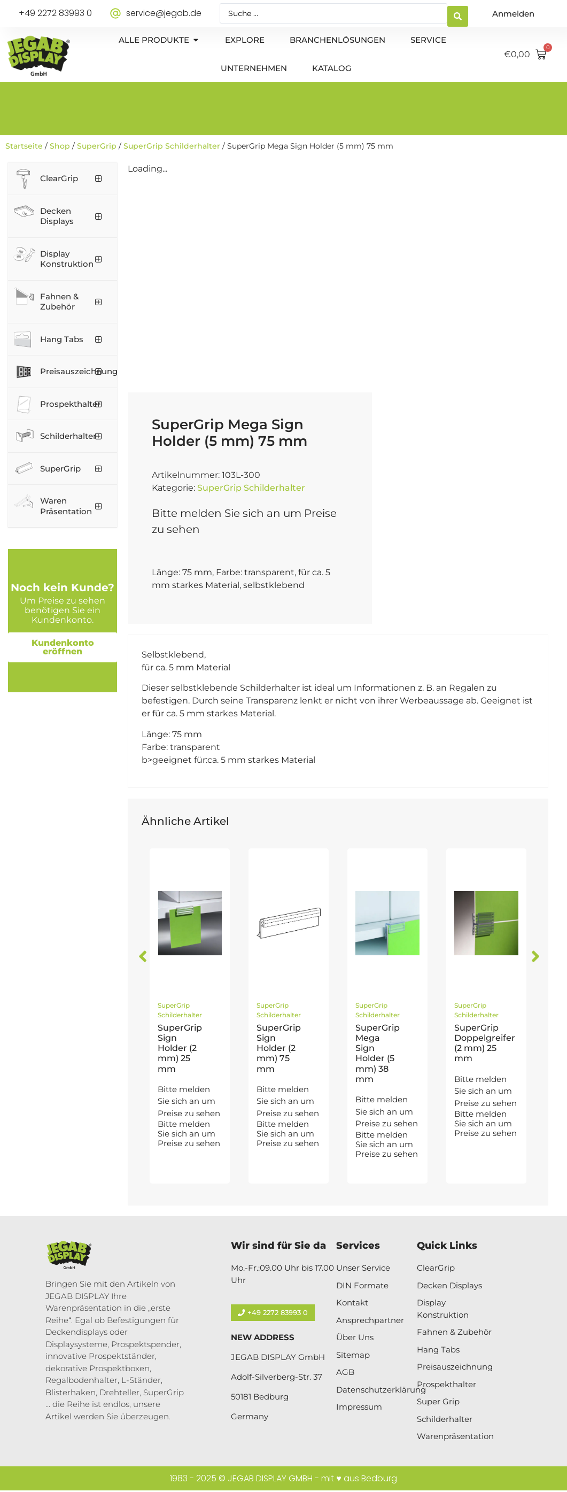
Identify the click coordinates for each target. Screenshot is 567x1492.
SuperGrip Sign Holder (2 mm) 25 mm (180, 1048)
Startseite (24, 146)
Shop (60, 146)
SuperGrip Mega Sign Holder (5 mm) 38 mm (377, 1053)
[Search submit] (457, 13)
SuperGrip (96, 146)
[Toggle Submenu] (98, 179)
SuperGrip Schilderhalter (171, 146)
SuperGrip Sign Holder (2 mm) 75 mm (279, 1048)
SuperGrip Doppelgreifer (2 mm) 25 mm (484, 1043)
